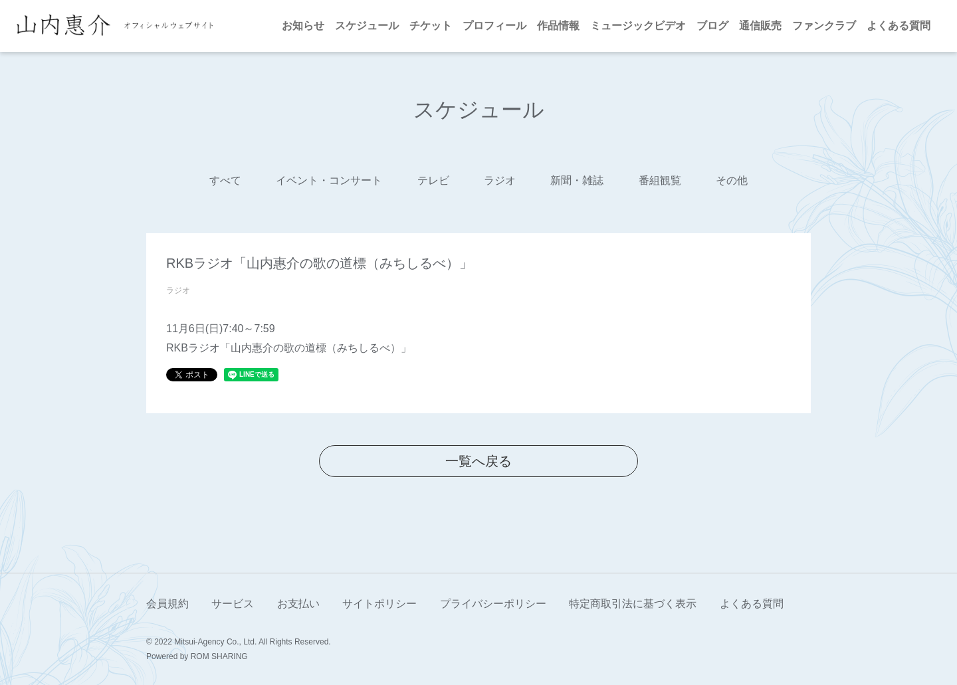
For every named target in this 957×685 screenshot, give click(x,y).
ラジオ (500, 180)
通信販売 (760, 25)
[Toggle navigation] (229, 26)
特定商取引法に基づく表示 (632, 603)
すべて (225, 180)
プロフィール (494, 25)
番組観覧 (660, 180)
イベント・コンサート (329, 180)
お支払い (298, 603)
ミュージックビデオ (638, 25)
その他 (732, 180)
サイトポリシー (379, 603)
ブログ (712, 25)
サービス (232, 603)
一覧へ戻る (478, 461)
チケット (430, 25)
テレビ (433, 180)
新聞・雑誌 (576, 180)
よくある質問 (898, 25)
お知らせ (303, 25)
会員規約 (167, 603)
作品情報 (558, 25)
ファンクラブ (824, 25)
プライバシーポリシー (493, 603)
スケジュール (367, 25)
